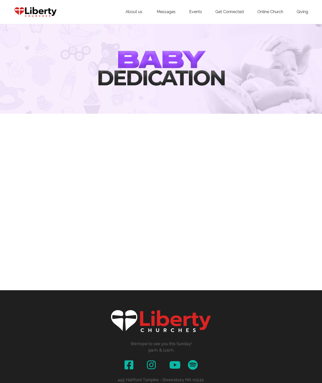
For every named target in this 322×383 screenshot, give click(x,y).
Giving (302, 12)
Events (195, 12)
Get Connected (229, 12)
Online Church (270, 12)
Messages (166, 12)
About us (134, 12)
